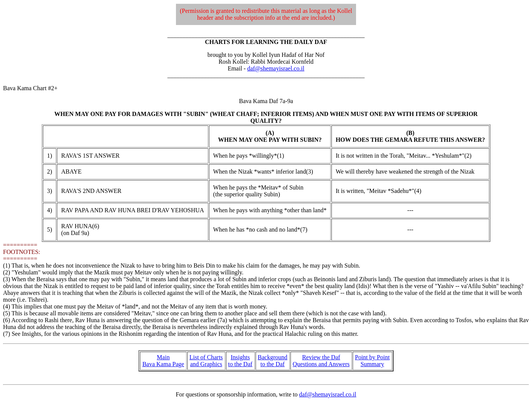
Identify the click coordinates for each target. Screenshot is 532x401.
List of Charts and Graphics (206, 360)
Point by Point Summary (372, 360)
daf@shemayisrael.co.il (275, 68)
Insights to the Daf (240, 360)
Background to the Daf (272, 360)
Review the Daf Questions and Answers (321, 360)
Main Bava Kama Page (163, 360)
